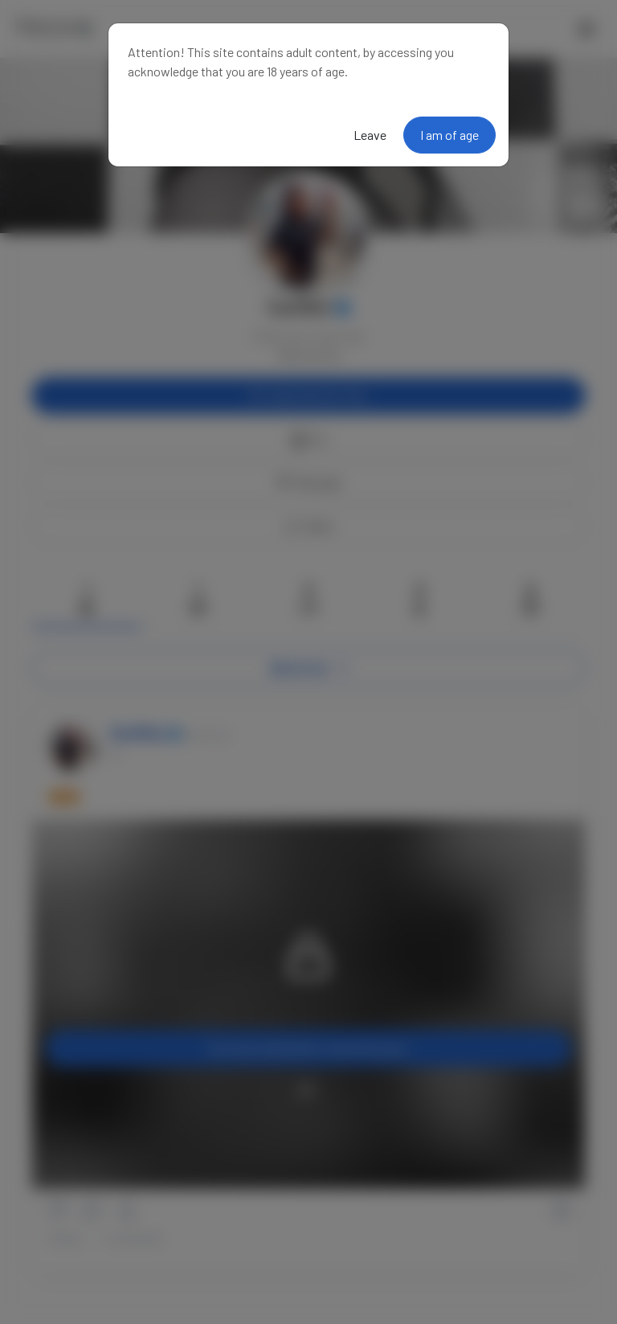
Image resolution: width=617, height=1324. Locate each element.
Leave (369, 134)
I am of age (449, 134)
